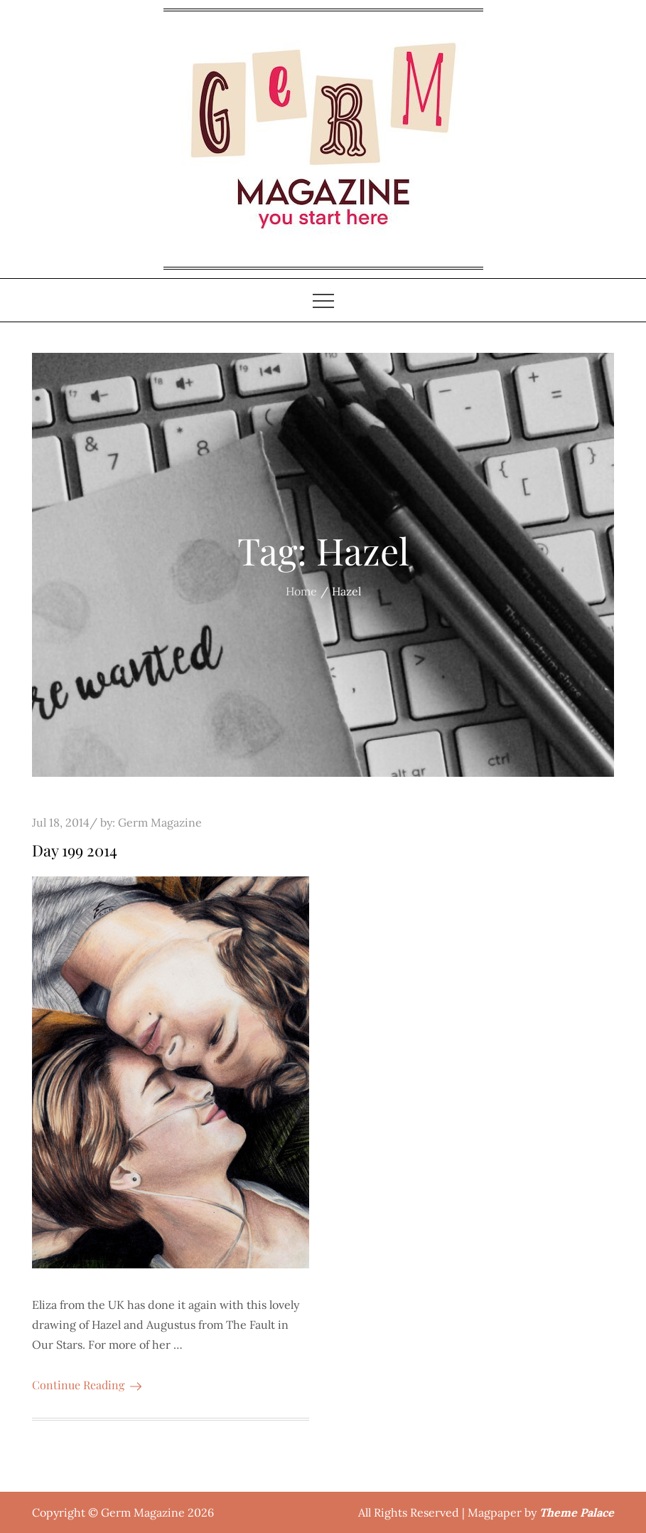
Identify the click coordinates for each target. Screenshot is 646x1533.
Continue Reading (86, 1384)
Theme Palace (576, 1512)
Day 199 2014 (74, 850)
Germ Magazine (160, 822)
